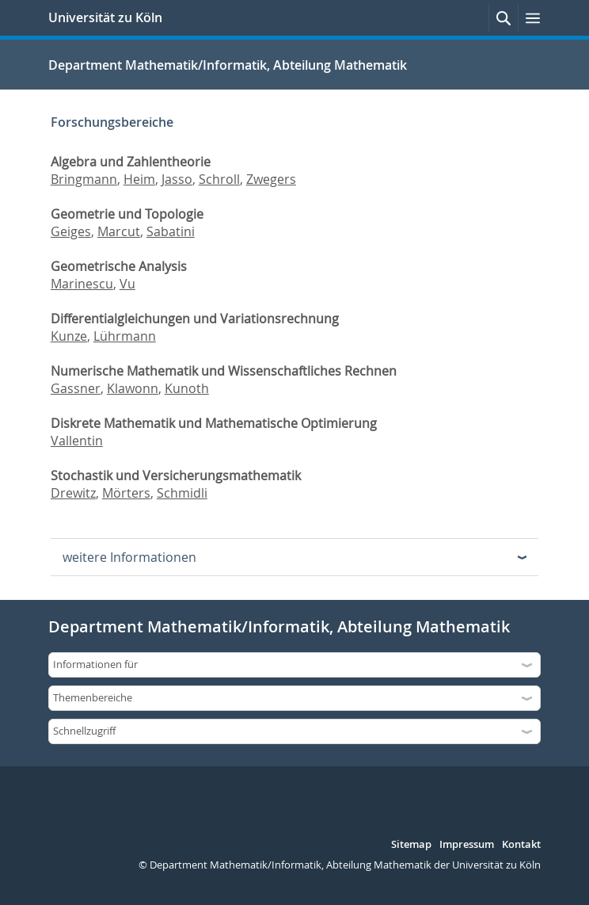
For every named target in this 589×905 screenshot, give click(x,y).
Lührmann (124, 336)
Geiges (71, 231)
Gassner (76, 388)
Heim (139, 179)
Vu (127, 283)
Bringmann (84, 179)
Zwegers (271, 179)
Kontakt (521, 844)
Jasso (177, 179)
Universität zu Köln (105, 17)
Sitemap (411, 844)
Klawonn (132, 388)
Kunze (69, 336)
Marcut (118, 231)
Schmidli (182, 493)
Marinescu (82, 283)
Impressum (466, 844)
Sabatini (170, 231)
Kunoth (187, 388)
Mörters (126, 493)
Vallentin (77, 440)
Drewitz (73, 493)
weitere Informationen (129, 557)
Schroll (219, 179)
